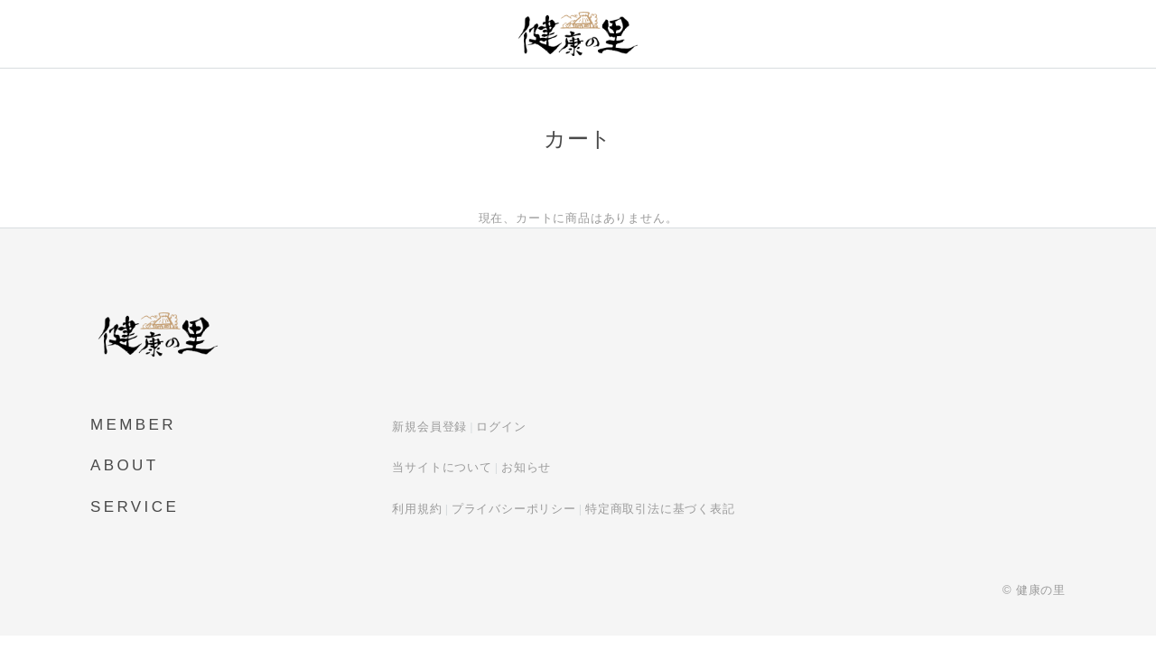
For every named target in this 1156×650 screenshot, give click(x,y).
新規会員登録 (429, 426)
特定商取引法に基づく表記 (660, 508)
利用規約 (417, 508)
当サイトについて (441, 467)
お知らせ (526, 467)
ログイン (501, 426)
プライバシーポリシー (514, 508)
